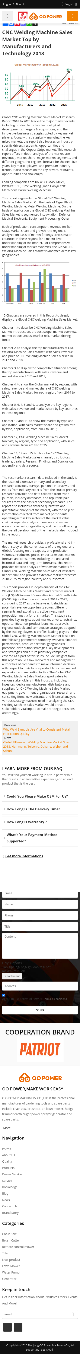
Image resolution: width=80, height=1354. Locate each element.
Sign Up (20, 4)
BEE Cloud (47, 1349)
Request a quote (72, 16)
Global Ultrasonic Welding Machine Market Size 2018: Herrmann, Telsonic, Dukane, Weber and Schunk (36, 746)
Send (40, 1010)
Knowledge (9, 1187)
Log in (7, 4)
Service (7, 1181)
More (7, 1128)
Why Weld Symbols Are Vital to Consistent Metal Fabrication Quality (36, 731)
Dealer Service (12, 1174)
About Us (8, 1155)
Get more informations (24, 856)
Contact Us (9, 1206)
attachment (12, 976)
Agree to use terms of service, (34, 998)
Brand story (10, 1213)
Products (8, 1168)
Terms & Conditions (55, 999)
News (6, 1200)
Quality (7, 1161)
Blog (5, 1193)
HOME (6, 1149)
